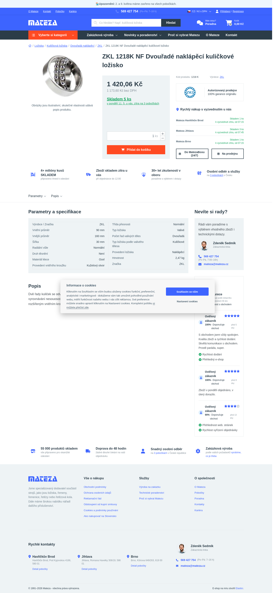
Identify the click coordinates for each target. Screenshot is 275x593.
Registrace (238, 11)
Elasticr (239, 588)
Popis (57, 196)
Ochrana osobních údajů (97, 492)
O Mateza (200, 486)
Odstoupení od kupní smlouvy (100, 504)
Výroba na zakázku (150, 486)
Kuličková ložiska (57, 45)
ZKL (99, 45)
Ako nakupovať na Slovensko (100, 516)
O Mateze (33, 11)
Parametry (37, 196)
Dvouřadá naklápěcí (82, 45)
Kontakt (47, 11)
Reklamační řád (92, 498)
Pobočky (60, 11)
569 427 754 (127, 11)
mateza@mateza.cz (213, 264)
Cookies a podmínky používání (101, 510)
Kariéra (73, 11)
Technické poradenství (151, 492)
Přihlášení (223, 11)
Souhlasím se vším (187, 291)
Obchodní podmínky (95, 486)
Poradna (199, 498)
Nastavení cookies (187, 301)
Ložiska (39, 45)
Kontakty (199, 504)
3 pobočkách (216, 175)
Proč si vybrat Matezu (151, 498)
